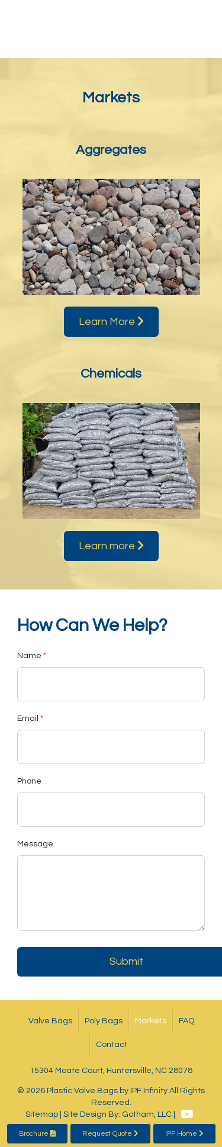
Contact (111, 1044)
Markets (150, 1021)
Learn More (111, 321)
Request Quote (110, 1134)
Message (35, 844)
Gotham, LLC (147, 1114)
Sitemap (41, 1114)
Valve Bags (50, 1021)
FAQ (186, 1021)
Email (27, 718)
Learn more (111, 546)
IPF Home (184, 1134)
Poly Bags (104, 1021)
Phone (29, 781)
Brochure (37, 1134)
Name (29, 656)
